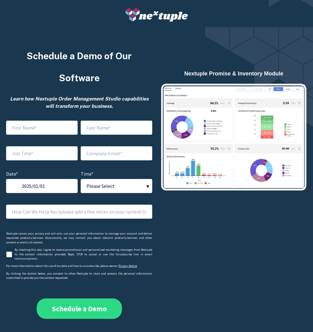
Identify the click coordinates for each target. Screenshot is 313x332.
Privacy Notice (128, 266)
